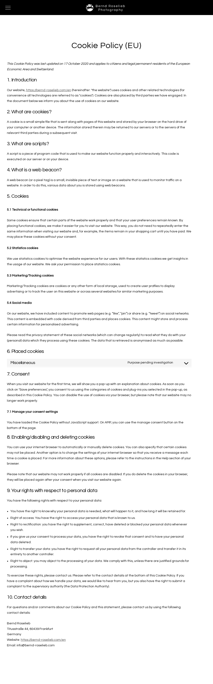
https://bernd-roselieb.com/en (48, 90)
